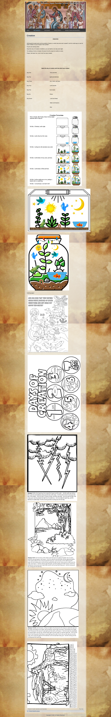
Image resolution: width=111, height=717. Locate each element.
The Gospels (47, 30)
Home (29, 30)
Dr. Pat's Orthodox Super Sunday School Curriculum (56, 3)
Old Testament (37, 30)
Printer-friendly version (34, 711)
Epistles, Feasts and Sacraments (73, 30)
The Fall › (81, 709)
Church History (58, 30)
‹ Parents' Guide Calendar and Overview (37, 709)
